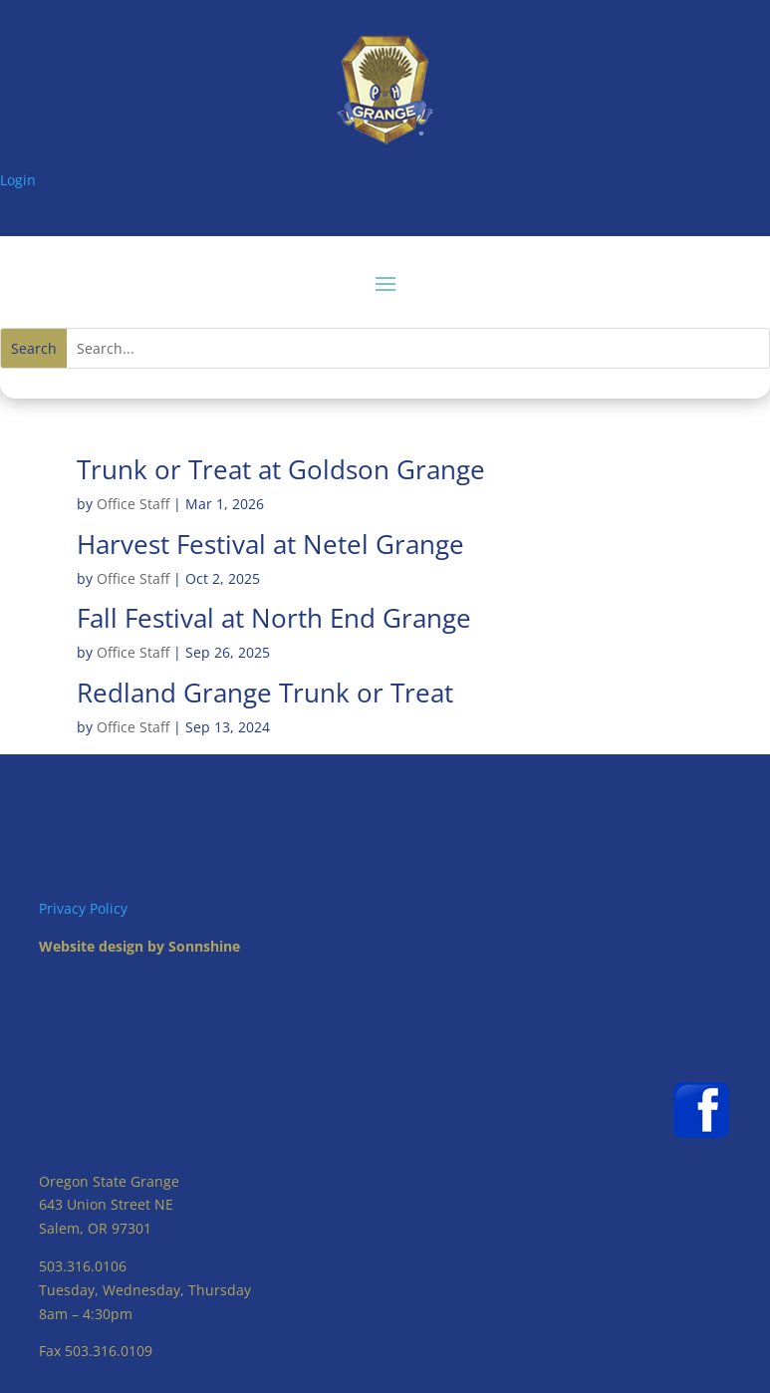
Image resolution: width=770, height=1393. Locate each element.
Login (18, 179)
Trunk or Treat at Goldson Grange (281, 469)
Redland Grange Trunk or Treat (265, 692)
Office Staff (133, 503)
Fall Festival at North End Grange (274, 618)
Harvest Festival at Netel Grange (270, 544)
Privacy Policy (83, 908)
